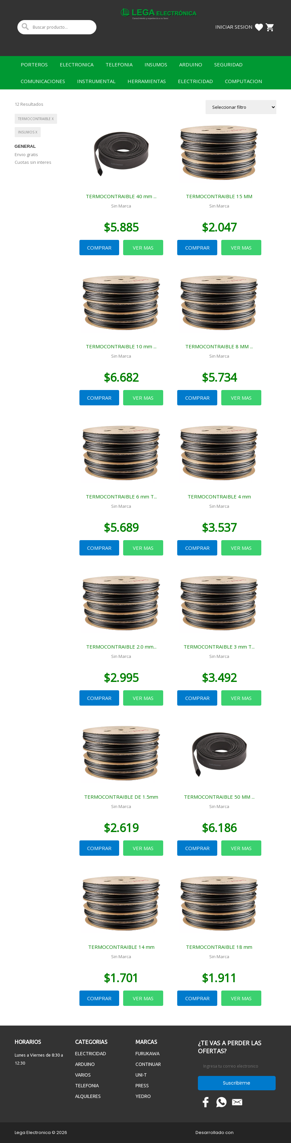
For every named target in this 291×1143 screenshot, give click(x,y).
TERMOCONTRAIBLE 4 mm (219, 496)
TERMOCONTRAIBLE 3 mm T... (219, 646)
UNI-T (141, 1075)
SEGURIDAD (228, 64)
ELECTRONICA (76, 64)
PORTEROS (34, 64)
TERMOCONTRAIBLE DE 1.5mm (121, 796)
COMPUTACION (243, 81)
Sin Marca (121, 206)
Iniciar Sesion (233, 26)
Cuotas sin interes (33, 162)
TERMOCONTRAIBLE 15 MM (219, 196)
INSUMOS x (27, 132)
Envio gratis (26, 154)
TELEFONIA (118, 64)
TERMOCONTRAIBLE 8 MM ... (219, 346)
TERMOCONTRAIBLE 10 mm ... (121, 346)
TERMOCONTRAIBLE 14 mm (121, 946)
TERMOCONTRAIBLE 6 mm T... (121, 496)
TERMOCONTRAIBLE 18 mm (219, 946)
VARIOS (83, 1075)
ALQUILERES (88, 1096)
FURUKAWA (147, 1053)
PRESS (142, 1085)
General (25, 146)
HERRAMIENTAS (146, 81)
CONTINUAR (148, 1064)
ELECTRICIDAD (195, 81)
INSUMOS (155, 64)
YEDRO (143, 1096)
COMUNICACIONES (43, 81)
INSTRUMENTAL (96, 81)
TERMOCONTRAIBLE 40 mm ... (121, 196)
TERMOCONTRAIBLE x (36, 118)
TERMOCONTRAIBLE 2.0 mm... (121, 646)
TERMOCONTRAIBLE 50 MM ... (219, 796)
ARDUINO (190, 64)
